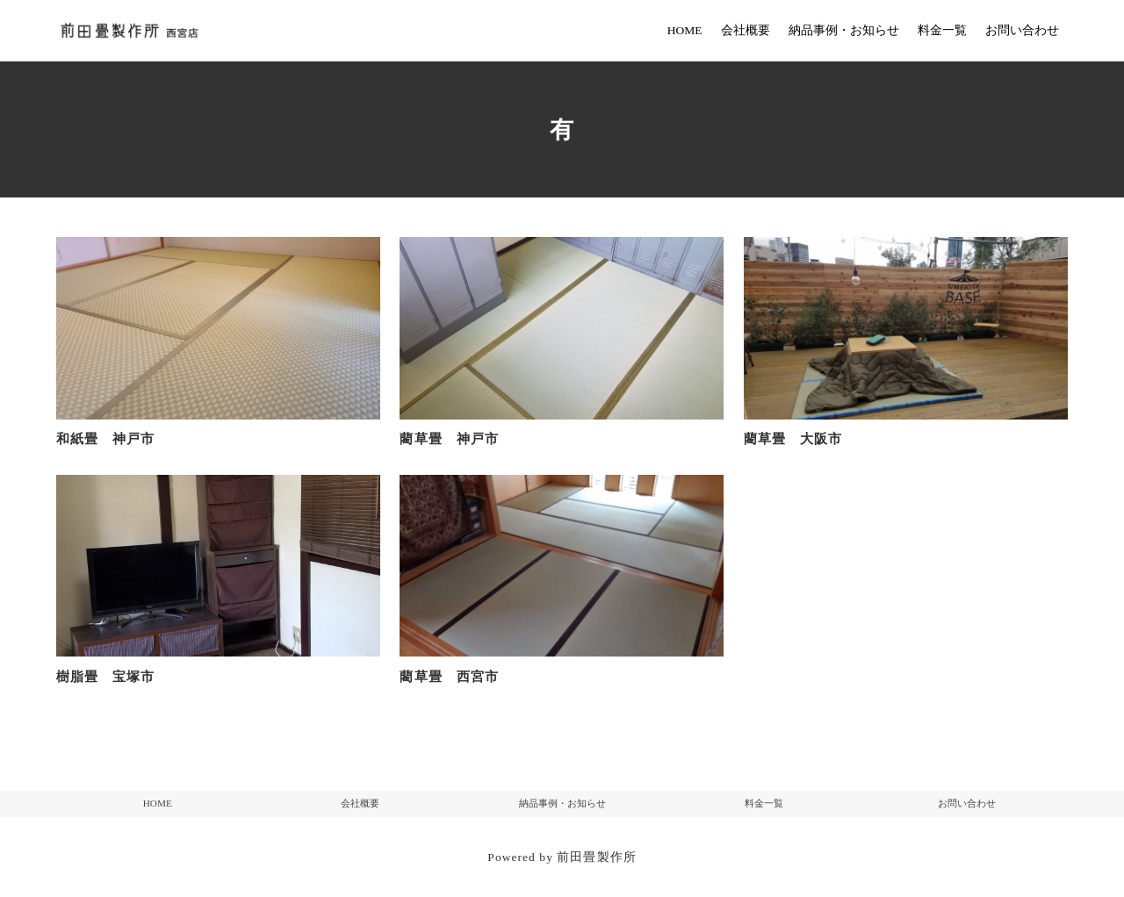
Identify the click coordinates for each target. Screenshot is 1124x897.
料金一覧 (764, 803)
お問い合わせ (967, 803)
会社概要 (360, 803)
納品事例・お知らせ (562, 803)
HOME (157, 803)
